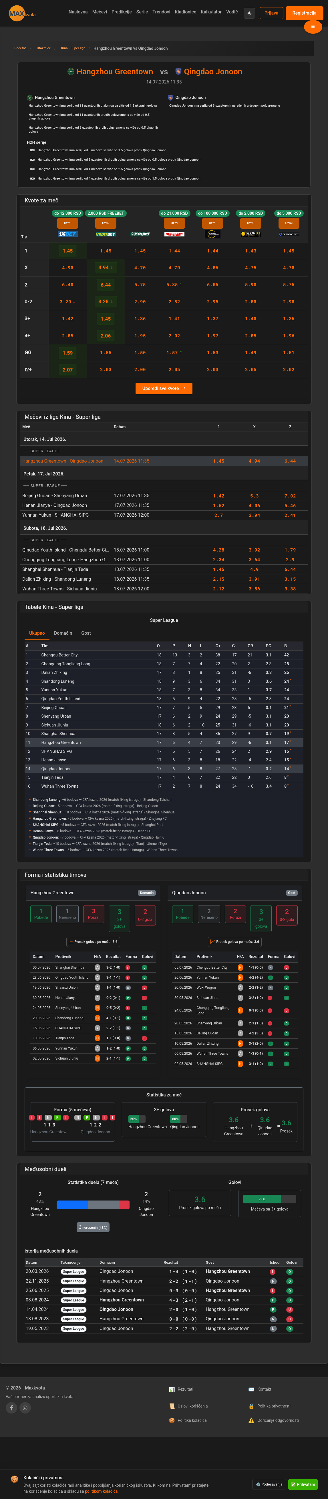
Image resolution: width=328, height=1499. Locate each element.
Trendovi (161, 12)
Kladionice (185, 12)
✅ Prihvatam (303, 1484)
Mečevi (99, 12)
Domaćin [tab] (63, 633)
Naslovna (78, 12)
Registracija (305, 13)
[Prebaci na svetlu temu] (249, 13)
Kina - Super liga (82, 48)
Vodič (232, 12)
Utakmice (48, 48)
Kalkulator (211, 12)
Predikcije (122, 12)
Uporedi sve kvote (164, 388)
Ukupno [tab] (37, 633)
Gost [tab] (86, 633)
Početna (22, 48)
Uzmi (67, 223)
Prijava (272, 13)
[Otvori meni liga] (313, 27)
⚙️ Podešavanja (269, 1484)
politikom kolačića (101, 1491)
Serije (142, 12)
